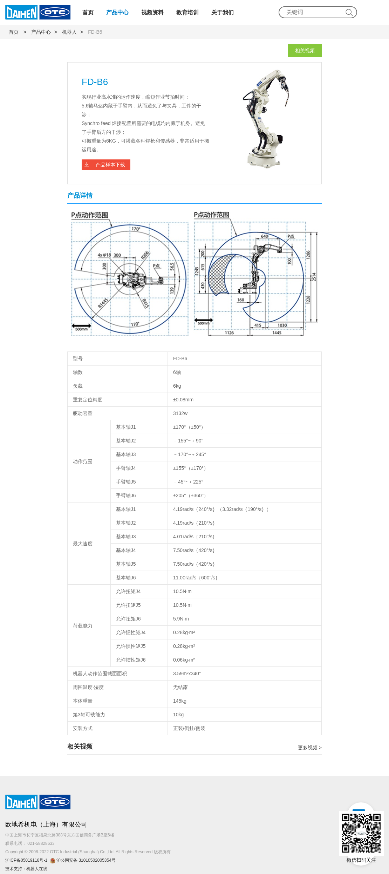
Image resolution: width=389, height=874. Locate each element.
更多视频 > (310, 747)
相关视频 (305, 50)
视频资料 (152, 12)
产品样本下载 (110, 164)
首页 (88, 12)
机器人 (69, 32)
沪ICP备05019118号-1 (26, 860)
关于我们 (222, 12)
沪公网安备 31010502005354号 (84, 860)
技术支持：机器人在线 (26, 868)
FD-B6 (95, 32)
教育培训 (187, 12)
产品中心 (117, 12)
